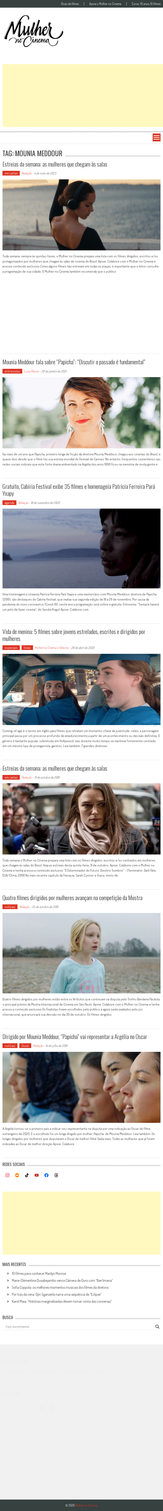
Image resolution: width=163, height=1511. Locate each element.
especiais (11, 647)
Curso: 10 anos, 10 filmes (146, 3)
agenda (9, 503)
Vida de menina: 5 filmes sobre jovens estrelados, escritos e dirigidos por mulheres (73, 635)
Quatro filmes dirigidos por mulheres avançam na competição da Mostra (72, 897)
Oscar (25, 1046)
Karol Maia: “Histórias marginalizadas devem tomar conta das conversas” (62, 1301)
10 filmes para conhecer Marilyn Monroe (39, 1273)
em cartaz (11, 173)
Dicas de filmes (70, 3)
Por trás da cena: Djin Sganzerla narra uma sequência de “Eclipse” (56, 1294)
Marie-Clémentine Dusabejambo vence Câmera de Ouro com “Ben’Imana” (62, 1280)
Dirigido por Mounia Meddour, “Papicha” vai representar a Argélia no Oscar (74, 1036)
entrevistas (12, 371)
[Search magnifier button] (157, 1327)
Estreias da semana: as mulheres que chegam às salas (54, 164)
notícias (10, 907)
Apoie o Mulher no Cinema (105, 3)
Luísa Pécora (31, 371)
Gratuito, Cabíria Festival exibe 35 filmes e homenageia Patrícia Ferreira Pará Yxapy (78, 490)
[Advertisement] (82, 95)
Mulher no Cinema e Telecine (51, 648)
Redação (26, 173)
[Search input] (79, 1327)
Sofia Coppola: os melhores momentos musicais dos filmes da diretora (60, 1287)
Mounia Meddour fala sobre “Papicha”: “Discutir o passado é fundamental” (73, 361)
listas (27, 647)
